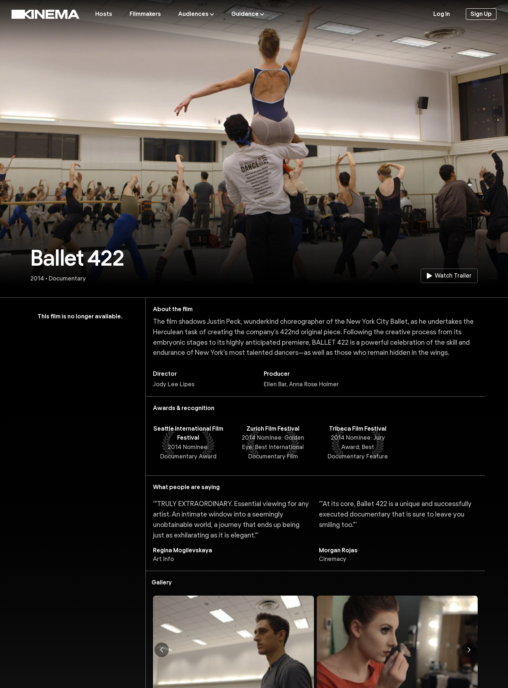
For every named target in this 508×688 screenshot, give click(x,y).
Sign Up (481, 13)
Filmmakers (145, 13)
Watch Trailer (449, 275)
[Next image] (469, 650)
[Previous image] (161, 650)
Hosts (103, 13)
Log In (441, 13)
